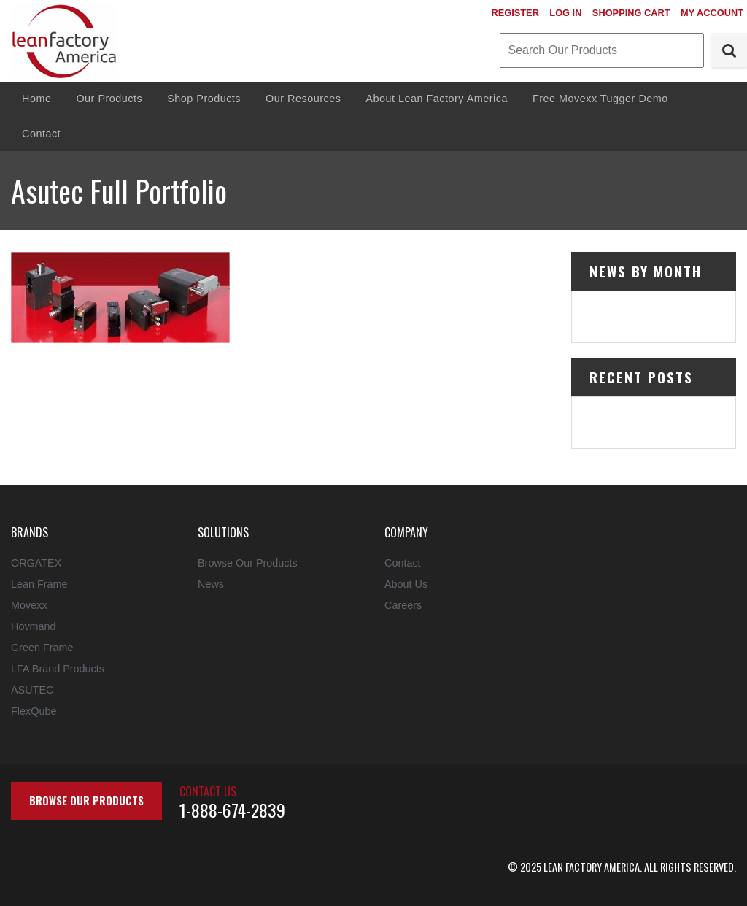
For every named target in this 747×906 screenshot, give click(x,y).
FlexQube (33, 711)
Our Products (109, 98)
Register (514, 12)
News (211, 584)
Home (36, 98)
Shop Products (204, 98)
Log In (565, 12)
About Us (405, 584)
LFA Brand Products (57, 669)
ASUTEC (32, 690)
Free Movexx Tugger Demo (600, 98)
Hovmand (33, 626)
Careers (403, 605)
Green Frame (42, 647)
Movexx (29, 605)
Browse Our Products (248, 563)
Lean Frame (39, 584)
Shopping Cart (631, 12)
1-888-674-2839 (232, 809)
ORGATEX (36, 563)
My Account (712, 12)
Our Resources (303, 98)
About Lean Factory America (436, 98)
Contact (41, 133)
